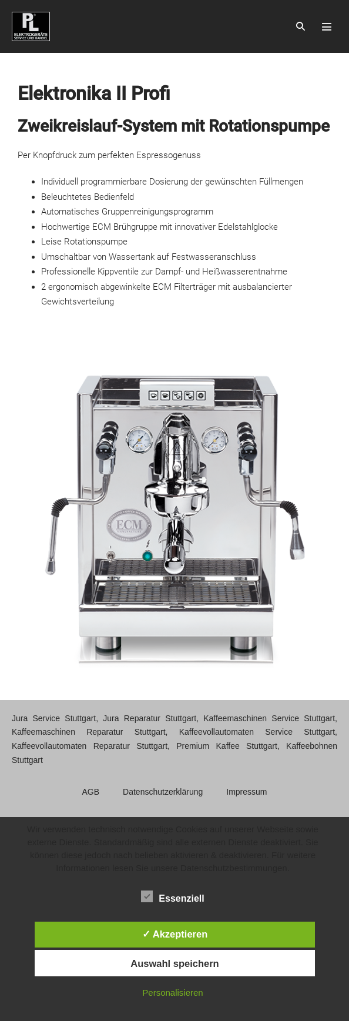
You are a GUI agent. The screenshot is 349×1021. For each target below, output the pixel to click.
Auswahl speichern (174, 963)
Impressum (246, 791)
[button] (300, 26)
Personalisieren (172, 992)
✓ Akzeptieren (175, 934)
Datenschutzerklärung (163, 791)
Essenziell (172, 896)
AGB (91, 791)
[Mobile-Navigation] (326, 26)
